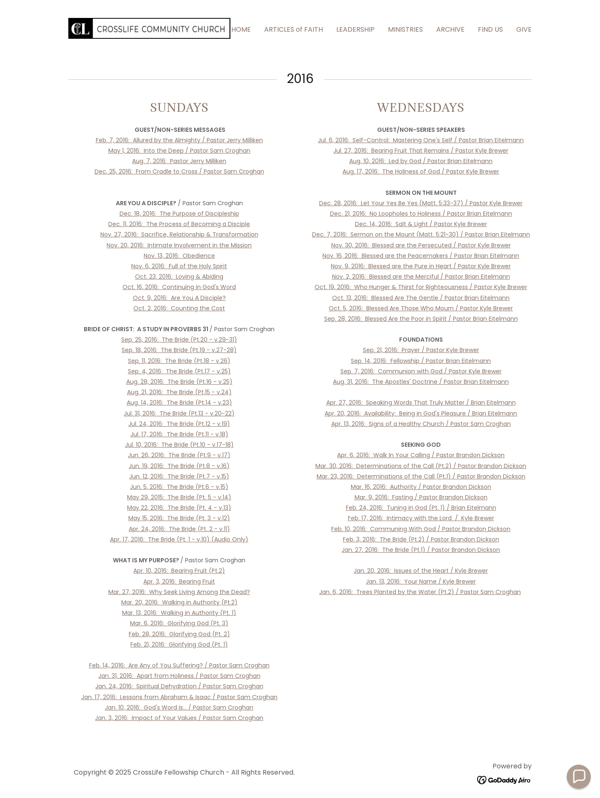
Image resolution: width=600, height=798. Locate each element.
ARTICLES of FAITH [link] (293, 29)
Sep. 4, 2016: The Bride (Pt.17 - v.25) (179, 371)
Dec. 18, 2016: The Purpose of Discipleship (179, 213)
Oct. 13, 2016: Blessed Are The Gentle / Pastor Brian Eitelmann (421, 298)
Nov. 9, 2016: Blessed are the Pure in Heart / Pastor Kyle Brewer (421, 266)
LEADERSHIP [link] (355, 29)
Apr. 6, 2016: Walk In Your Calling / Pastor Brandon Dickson (421, 455)
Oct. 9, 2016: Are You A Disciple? (179, 298)
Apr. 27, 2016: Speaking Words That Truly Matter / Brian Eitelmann (421, 402)
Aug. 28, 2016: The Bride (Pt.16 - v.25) (179, 382)
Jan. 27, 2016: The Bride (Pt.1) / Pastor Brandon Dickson (421, 550)
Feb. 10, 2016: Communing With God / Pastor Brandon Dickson (420, 529)
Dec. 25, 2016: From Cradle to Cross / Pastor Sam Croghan (179, 171)
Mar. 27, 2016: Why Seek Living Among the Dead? (179, 592)
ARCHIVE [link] (450, 29)
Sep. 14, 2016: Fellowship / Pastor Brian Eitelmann (421, 361)
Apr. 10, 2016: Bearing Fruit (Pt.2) (179, 570)
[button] (579, 777)
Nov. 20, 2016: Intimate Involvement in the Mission (179, 245)
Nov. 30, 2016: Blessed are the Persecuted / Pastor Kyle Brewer (421, 245)
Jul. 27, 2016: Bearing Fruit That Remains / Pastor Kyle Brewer (420, 150)
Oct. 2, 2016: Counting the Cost (179, 308)
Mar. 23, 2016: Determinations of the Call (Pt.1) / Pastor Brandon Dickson (421, 476)
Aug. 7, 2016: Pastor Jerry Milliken (179, 161)
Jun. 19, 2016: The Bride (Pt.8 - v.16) (179, 466)
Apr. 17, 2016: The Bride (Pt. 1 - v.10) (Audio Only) (179, 539)
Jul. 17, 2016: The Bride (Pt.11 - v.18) (179, 434)
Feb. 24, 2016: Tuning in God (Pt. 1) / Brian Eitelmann (421, 507)
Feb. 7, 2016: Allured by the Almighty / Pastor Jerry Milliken (179, 140)
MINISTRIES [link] (405, 29)
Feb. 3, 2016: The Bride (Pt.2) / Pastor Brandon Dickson (421, 539)
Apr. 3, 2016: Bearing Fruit (179, 581)
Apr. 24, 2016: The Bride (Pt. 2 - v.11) (179, 529)
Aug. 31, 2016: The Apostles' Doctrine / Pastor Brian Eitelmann (421, 382)
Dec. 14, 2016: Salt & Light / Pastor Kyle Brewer (421, 224)
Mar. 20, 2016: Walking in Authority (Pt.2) (179, 602)
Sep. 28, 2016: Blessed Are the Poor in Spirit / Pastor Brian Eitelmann (421, 319)
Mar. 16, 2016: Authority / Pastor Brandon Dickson (421, 487)
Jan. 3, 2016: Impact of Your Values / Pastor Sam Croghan (179, 718)
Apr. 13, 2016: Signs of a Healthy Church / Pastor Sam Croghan (421, 424)
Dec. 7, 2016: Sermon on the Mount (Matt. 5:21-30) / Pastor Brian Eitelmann (421, 234)
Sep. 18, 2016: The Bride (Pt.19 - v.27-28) (179, 350)
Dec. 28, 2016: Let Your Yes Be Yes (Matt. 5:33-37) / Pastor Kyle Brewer (420, 203)
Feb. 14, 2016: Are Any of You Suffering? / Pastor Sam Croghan (179, 665)
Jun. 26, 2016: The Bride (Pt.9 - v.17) (179, 455)
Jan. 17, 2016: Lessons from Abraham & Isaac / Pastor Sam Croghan (179, 697)
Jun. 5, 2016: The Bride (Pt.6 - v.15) (179, 487)
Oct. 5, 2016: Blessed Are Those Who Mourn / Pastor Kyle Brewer (421, 308)
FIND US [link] (490, 29)
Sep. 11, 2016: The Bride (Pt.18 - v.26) (179, 361)
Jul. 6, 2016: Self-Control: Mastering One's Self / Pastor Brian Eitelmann (421, 140)
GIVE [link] (524, 29)
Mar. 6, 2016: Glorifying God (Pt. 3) (179, 623)
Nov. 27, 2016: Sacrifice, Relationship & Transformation (179, 234)
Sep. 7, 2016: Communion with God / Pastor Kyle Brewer (421, 371)
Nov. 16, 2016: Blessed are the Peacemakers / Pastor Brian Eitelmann (420, 256)
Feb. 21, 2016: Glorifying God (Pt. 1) (179, 644)
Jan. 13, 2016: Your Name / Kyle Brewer (421, 581)
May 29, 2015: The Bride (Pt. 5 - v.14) (179, 497)
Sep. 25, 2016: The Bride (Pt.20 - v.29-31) (179, 339)
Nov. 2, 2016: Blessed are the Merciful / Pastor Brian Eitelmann (421, 276)
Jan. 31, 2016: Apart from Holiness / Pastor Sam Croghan (179, 676)
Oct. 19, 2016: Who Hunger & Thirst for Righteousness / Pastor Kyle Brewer (421, 287)
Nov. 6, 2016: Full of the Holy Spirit (179, 266)
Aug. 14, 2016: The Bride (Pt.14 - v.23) (179, 402)
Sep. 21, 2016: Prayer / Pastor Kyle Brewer (421, 350)
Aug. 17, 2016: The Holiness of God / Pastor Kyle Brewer (420, 171)
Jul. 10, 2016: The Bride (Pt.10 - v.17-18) (179, 445)
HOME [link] (241, 29)
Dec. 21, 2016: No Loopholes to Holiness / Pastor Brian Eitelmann (421, 213)
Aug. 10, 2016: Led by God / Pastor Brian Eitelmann (420, 161)
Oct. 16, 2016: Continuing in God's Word (179, 287)
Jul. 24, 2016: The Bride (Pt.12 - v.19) (179, 424)
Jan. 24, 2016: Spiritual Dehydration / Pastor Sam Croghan (179, 686)
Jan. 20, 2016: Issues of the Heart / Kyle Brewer (421, 570)
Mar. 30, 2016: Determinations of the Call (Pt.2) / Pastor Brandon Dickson (420, 466)
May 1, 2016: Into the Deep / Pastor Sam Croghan (179, 150)
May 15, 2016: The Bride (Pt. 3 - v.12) (179, 518)
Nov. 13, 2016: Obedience (179, 256)
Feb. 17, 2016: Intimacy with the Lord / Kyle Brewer (421, 518)
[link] (149, 28)
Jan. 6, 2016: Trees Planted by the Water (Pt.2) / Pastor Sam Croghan (420, 592)
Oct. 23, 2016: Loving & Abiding (179, 276)
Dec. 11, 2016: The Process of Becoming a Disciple (179, 224)
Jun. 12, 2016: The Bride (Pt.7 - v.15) (179, 476)
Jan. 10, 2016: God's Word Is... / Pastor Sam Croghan (179, 707)
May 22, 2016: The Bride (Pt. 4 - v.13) (179, 507)
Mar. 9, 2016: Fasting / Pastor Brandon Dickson (421, 497)
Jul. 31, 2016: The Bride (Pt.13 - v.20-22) (179, 413)
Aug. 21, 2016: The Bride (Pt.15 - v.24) (179, 392)
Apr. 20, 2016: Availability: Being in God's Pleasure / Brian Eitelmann (421, 413)
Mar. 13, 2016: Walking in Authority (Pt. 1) (179, 613)
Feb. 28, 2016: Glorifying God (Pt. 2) (179, 634)
